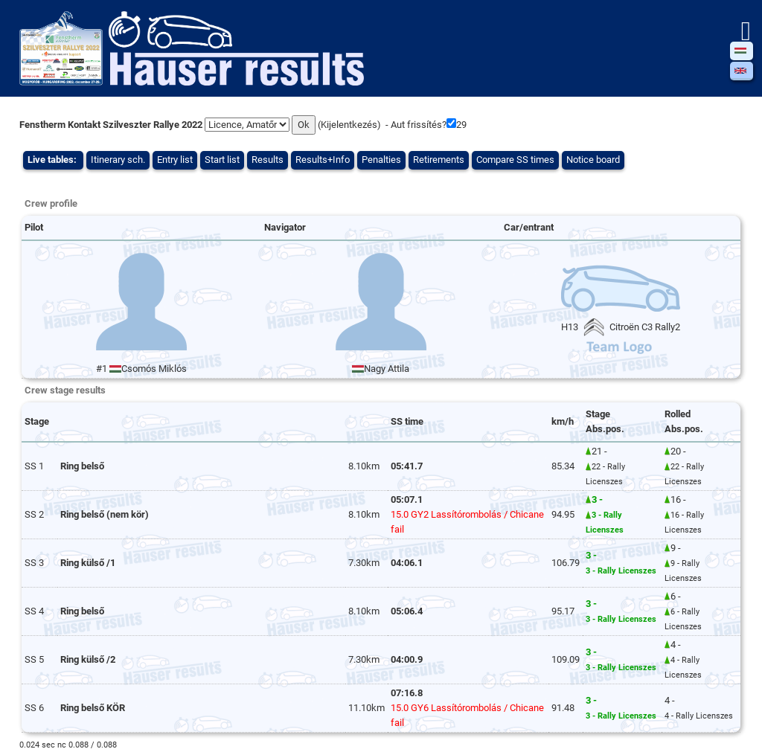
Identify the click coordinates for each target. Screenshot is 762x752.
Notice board (593, 159)
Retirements (438, 159)
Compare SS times (515, 159)
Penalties (381, 159)
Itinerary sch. (118, 159)
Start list (222, 159)
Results (268, 159)
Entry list (175, 159)
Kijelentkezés (349, 124)
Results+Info (322, 159)
